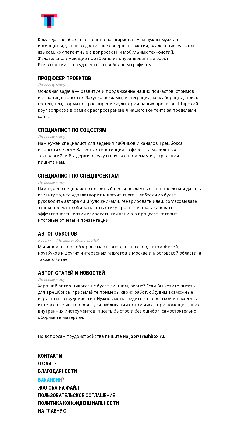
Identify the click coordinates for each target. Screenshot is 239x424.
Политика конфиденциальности (78, 403)
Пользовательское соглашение (76, 395)
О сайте (47, 363)
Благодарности (57, 371)
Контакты (50, 356)
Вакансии (50, 380)
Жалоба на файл (58, 388)
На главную (52, 411)
